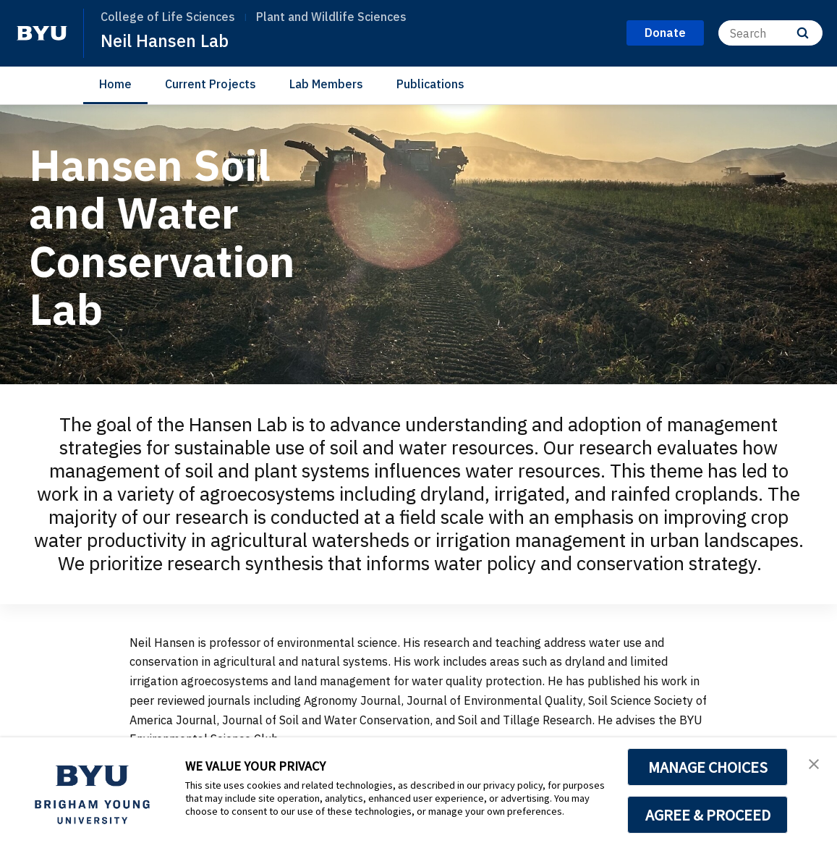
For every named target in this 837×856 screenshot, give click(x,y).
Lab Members (326, 84)
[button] (813, 763)
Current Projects (210, 84)
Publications (430, 84)
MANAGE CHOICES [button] (708, 767)
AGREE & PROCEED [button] (707, 815)
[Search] (770, 33)
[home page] (42, 33)
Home (115, 84)
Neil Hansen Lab (165, 40)
